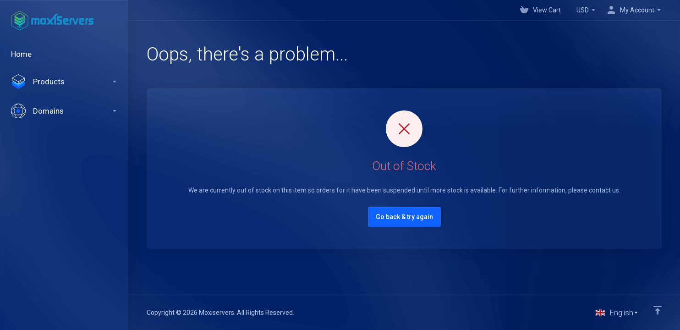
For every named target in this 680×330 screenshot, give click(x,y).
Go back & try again (404, 216)
